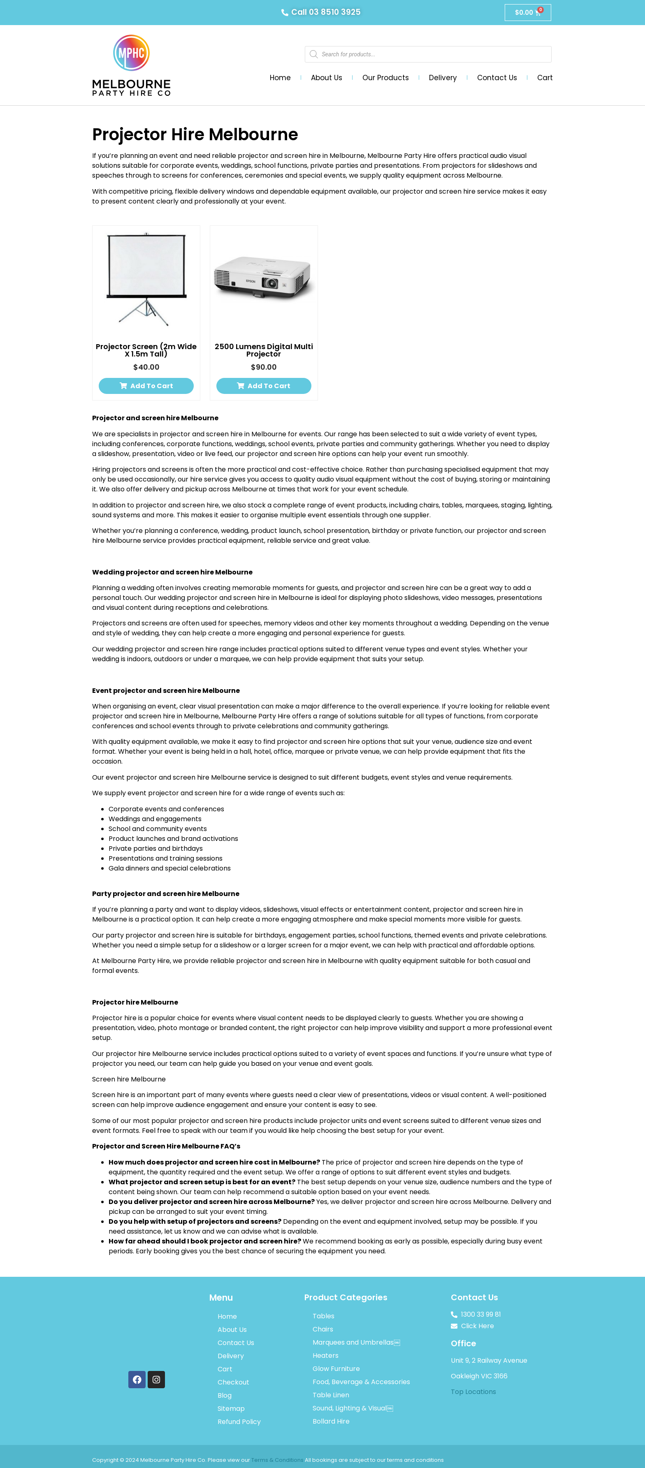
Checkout (233, 1382)
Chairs (323, 1329)
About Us (326, 78)
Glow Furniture (336, 1368)
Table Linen (331, 1395)
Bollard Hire (331, 1421)
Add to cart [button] (151, 386)
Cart (545, 78)
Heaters (326, 1355)
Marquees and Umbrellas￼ (356, 1342)
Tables (323, 1316)
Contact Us (497, 78)
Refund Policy (239, 1421)
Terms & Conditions (277, 1460)
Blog (225, 1395)
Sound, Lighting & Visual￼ (353, 1408)
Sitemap (231, 1408)
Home (280, 78)
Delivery (443, 78)
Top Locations (473, 1391)
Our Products (385, 78)
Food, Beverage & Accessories (361, 1382)
